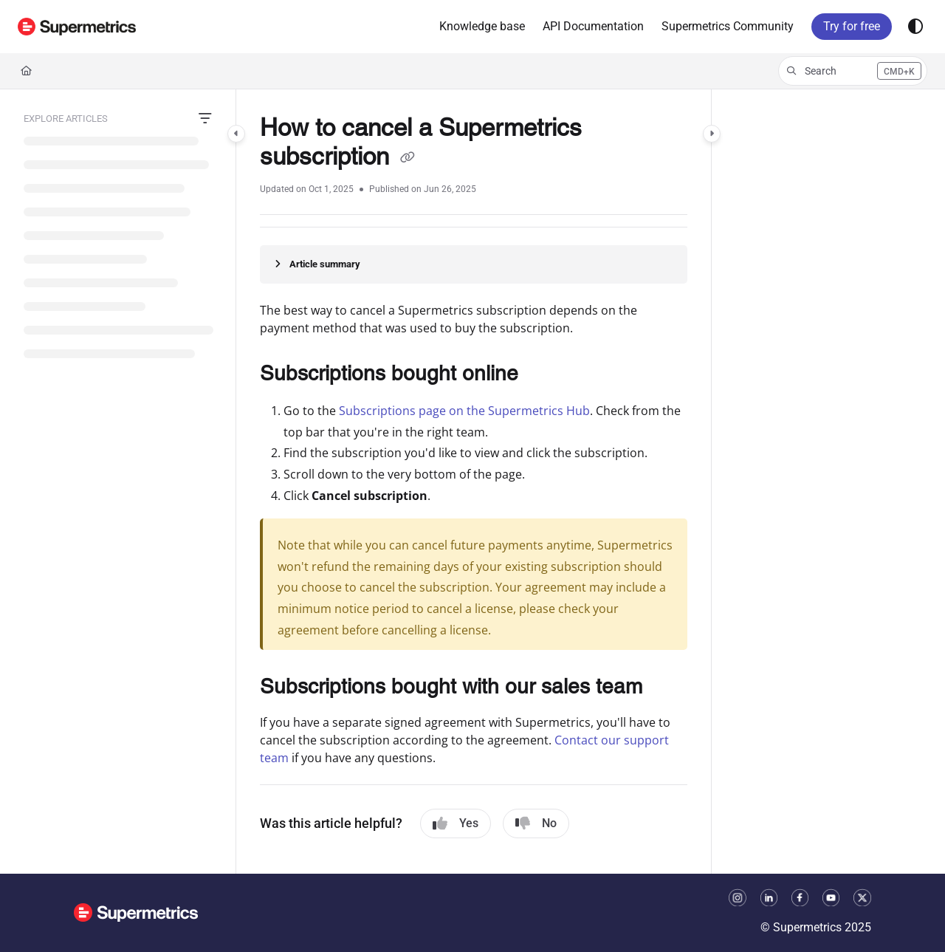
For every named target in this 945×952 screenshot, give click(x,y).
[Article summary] (473, 264)
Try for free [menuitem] (851, 26)
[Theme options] (915, 26)
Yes (455, 823)
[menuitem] (482, 26)
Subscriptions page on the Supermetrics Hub (464, 411)
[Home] (26, 71)
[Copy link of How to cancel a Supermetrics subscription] (407, 159)
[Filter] (205, 119)
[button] (77, 26)
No (536, 823)
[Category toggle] (236, 134)
